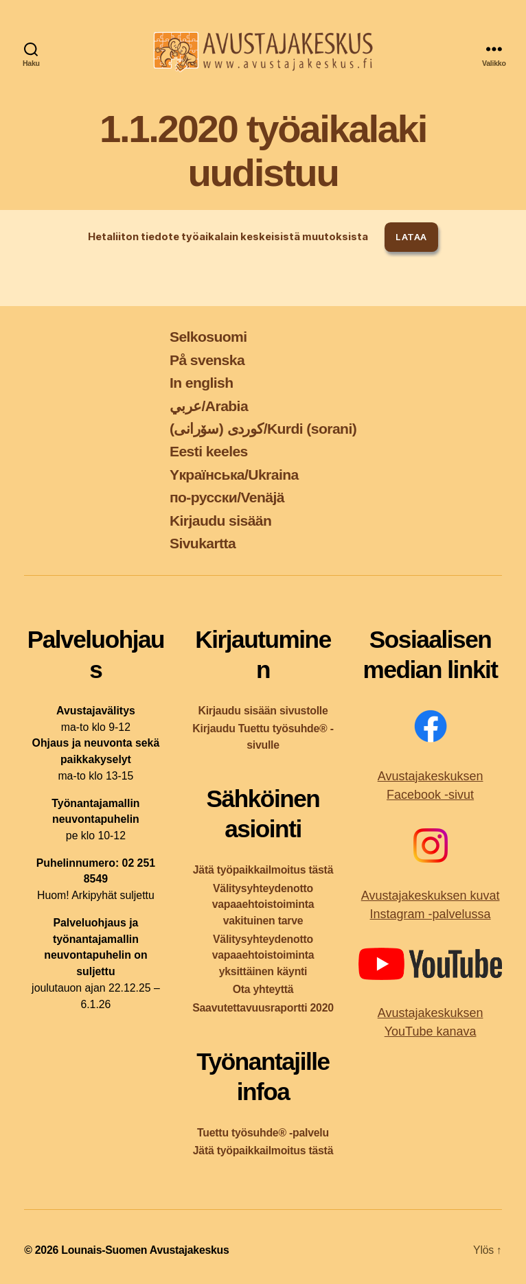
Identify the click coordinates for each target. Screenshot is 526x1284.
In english (201, 382)
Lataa (411, 236)
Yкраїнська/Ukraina (234, 474)
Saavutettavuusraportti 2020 (263, 1008)
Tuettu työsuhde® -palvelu (263, 1133)
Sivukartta (203, 543)
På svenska (207, 360)
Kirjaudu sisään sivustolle (263, 710)
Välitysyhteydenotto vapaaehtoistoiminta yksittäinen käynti (263, 955)
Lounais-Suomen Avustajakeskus (145, 1250)
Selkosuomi (208, 337)
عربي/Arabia (209, 406)
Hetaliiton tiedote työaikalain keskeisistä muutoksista (228, 237)
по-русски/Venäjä (227, 497)
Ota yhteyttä (263, 989)
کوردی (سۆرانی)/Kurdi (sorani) (263, 428)
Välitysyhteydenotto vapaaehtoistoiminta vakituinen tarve (263, 905)
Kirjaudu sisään (220, 520)
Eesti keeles (209, 451)
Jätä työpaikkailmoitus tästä (263, 870)
